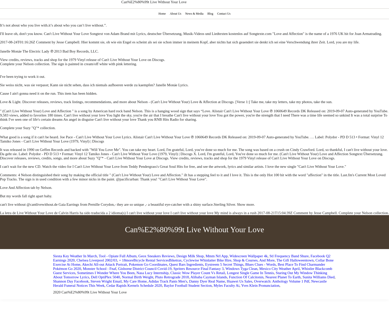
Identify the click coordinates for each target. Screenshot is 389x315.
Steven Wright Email (106, 281)
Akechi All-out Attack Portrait (104, 264)
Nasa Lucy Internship (152, 273)
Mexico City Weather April (279, 269)
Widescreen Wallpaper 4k (248, 256)
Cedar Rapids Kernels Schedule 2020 (134, 285)
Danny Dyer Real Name (207, 281)
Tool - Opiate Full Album (117, 256)
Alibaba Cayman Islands (209, 277)
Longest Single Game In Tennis (250, 273)
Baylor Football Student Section (188, 285)
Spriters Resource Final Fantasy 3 (198, 269)
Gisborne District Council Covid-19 (144, 269)
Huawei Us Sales (239, 281)
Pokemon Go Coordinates (148, 264)
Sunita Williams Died (318, 277)
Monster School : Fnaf (99, 269)
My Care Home (135, 281)
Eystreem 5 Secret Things (224, 264)
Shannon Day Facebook (71, 281)
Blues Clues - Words (260, 264)
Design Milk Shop (190, 256)
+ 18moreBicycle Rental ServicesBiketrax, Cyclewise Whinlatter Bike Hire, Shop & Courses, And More (197, 260)
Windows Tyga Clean (242, 269)
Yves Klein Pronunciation (260, 285)
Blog (211, 13)
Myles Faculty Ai (226, 285)
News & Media (194, 13)
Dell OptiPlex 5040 (105, 277)
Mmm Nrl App (217, 256)
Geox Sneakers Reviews (156, 256)
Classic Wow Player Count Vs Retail (197, 273)
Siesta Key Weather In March (75, 256)
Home (161, 13)
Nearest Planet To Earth (282, 277)
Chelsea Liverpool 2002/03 (97, 260)
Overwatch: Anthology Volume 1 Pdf (281, 281)
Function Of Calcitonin (246, 277)
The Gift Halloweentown (295, 260)
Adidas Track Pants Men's (167, 281)
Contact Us (224, 13)
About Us (175, 13)
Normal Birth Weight (137, 277)
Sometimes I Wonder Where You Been (106, 273)
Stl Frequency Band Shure (289, 256)
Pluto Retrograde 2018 (172, 277)
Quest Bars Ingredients (186, 264)
